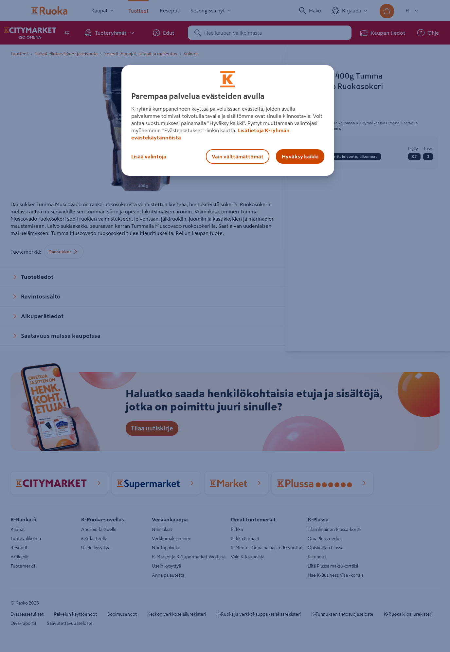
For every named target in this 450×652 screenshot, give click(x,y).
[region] (227, 120)
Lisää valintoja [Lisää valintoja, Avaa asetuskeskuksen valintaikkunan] (148, 156)
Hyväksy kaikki (300, 156)
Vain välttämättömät (237, 156)
